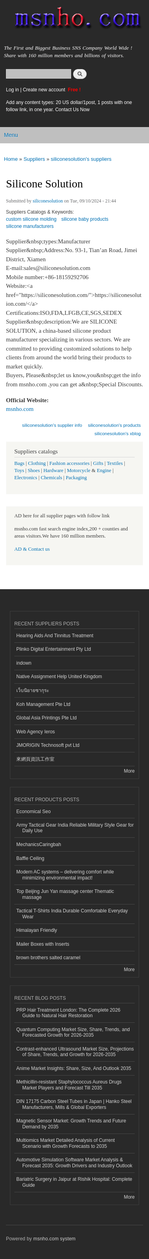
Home (11, 159)
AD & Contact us (32, 549)
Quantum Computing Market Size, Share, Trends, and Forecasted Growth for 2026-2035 (73, 1032)
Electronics (25, 477)
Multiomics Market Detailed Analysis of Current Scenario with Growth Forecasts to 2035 (65, 1143)
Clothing (37, 463)
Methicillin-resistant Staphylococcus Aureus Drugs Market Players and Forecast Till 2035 (69, 1084)
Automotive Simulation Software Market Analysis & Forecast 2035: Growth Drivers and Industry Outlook (74, 1162)
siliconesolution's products (114, 425)
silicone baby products (84, 219)
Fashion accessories (69, 463)
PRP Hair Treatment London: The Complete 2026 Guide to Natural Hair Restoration (68, 1012)
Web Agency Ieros (35, 732)
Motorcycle (78, 470)
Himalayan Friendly (36, 930)
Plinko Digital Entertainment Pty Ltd (53, 649)
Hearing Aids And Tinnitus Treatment (54, 635)
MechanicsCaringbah (38, 844)
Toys (19, 470)
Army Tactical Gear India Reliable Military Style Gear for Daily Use (75, 827)
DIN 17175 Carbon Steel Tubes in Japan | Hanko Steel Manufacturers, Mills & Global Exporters (74, 1104)
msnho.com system (54, 1239)
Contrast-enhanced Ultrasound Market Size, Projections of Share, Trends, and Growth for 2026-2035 (75, 1051)
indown (23, 663)
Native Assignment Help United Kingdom (59, 676)
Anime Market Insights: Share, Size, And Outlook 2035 (73, 1068)
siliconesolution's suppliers (81, 159)
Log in (12, 90)
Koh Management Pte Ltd (43, 704)
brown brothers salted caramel (48, 957)
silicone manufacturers (30, 226)
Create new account (44, 90)
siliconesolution (48, 201)
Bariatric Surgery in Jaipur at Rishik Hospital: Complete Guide (74, 1182)
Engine (104, 470)
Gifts (98, 463)
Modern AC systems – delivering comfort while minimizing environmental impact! (65, 874)
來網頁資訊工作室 (35, 759)
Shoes (34, 470)
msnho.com (20, 409)
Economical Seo (33, 811)
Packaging (76, 477)
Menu (11, 135)
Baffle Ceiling (30, 858)
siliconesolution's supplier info (52, 425)
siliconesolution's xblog (118, 433)
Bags (19, 463)
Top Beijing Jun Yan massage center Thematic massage (65, 894)
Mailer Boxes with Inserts (42, 944)
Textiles (115, 463)
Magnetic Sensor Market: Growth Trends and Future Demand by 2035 (71, 1123)
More (129, 771)
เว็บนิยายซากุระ (32, 690)
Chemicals (52, 477)
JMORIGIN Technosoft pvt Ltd (47, 745)
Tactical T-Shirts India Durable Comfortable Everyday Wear (72, 913)
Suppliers (34, 159)
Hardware (53, 470)
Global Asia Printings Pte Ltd (46, 718)
